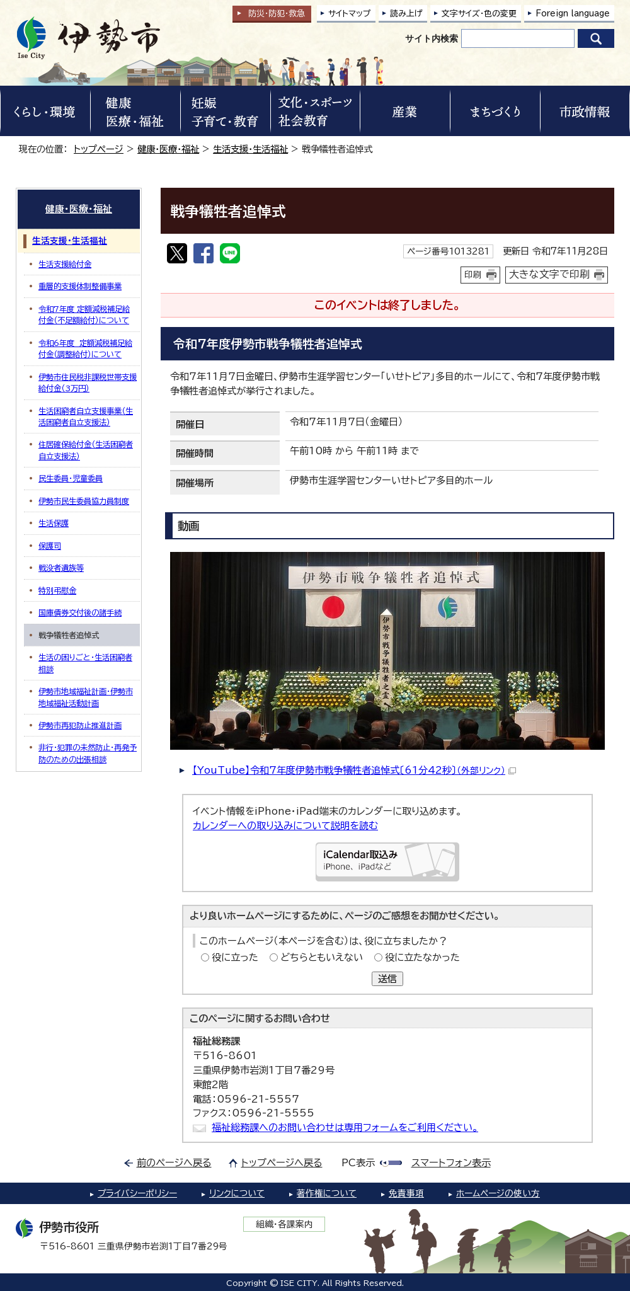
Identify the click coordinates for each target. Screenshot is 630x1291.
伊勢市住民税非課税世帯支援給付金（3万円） (87, 382)
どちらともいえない (321, 957)
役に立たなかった (422, 957)
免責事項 (406, 1193)
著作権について (327, 1193)
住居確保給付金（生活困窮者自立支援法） (85, 449)
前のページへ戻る (174, 1163)
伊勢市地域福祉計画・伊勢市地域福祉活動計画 (85, 696)
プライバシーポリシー (137, 1193)
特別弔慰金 (57, 590)
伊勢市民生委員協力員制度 (83, 501)
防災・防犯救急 (276, 13)
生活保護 (53, 523)
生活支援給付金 (64, 264)
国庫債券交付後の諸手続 (80, 612)
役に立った (235, 957)
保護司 (49, 545)
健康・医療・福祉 (168, 149)
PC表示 (358, 1163)
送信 (387, 979)
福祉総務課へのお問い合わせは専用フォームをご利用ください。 (345, 1127)
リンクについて (237, 1193)
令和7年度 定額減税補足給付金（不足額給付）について (84, 314)
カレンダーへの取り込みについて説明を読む (285, 825)
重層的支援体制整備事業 (80, 286)
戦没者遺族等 (61, 567)
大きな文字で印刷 (549, 274)
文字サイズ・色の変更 (479, 13)
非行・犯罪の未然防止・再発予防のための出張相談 (87, 752)
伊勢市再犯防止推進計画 (80, 725)
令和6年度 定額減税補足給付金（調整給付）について (85, 348)
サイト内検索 (431, 38)
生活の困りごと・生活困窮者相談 (85, 662)
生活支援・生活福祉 (250, 149)
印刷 (473, 274)
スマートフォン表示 (451, 1163)
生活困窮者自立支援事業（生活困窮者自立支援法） (85, 416)
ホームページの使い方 (498, 1193)
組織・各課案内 (284, 1224)
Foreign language (573, 13)
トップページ (98, 149)
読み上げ (406, 13)
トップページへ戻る (282, 1163)
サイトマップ (349, 13)
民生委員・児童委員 (70, 478)
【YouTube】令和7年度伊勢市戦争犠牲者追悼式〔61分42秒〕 (354, 770)
